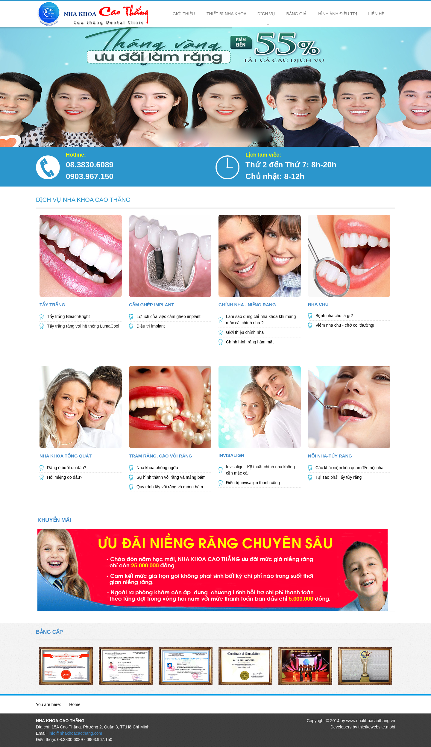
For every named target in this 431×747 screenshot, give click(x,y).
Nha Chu (318, 304)
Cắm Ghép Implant (151, 304)
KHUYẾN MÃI (54, 520)
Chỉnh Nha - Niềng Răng (247, 304)
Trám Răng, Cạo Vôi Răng (160, 455)
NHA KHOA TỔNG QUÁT (66, 455)
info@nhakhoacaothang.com (75, 733)
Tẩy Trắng (52, 304)
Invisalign (231, 455)
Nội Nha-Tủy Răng (330, 455)
